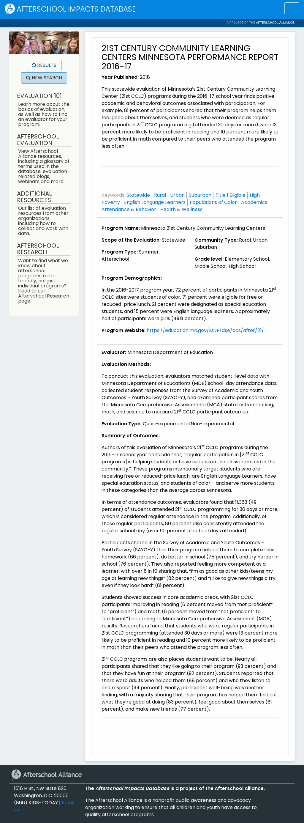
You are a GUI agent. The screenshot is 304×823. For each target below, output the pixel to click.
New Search (44, 77)
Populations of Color (213, 202)
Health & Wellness (181, 209)
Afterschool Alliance (275, 23)
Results (44, 65)
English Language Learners (155, 202)
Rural (160, 195)
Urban (177, 195)
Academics (254, 202)
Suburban (200, 195)
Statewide (138, 195)
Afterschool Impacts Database (70, 9)
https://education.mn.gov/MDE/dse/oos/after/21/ (205, 330)
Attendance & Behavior (129, 209)
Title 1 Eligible (231, 195)
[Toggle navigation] (291, 8)
